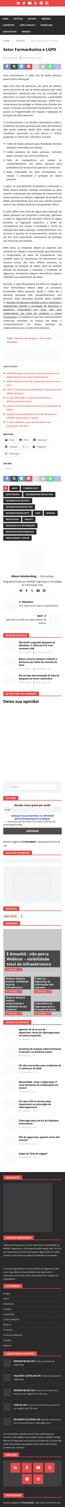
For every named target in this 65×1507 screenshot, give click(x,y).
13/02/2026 (12, 992)
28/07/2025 (41, 992)
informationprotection (19, 506)
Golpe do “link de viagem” (33, 1153)
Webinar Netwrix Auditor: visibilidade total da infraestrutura (17, 983)
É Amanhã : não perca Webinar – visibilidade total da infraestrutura (29, 959)
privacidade (12, 519)
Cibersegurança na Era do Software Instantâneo (39, 1122)
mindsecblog (28, 57)
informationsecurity (17, 513)
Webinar (46, 18)
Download (46, 25)
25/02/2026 (12, 969)
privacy (29, 519)
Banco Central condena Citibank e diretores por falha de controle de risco (38, 661)
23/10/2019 (26, 669)
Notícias (18, 18)
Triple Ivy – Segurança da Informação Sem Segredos (44, 983)
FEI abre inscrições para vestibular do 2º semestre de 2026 (40, 1067)
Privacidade (29, 841)
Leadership (9, 25)
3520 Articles (47, 576)
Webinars (12, 923)
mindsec (50, 513)
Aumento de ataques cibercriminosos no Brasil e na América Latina (40, 1050)
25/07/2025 (12, 1013)
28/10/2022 (26, 682)
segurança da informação (20, 525)
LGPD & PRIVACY (28, 25)
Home (5, 18)
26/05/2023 (11, 57)
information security (18, 500)
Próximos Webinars (13, 1335)
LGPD (37, 513)
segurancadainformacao (20, 531)
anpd (14, 488)
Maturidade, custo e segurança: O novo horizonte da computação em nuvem (38, 1084)
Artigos (32, 18)
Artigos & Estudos (17, 1022)
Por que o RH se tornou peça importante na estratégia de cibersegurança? (35, 1104)
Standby (7, 1340)
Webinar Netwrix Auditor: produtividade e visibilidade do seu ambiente (16, 1003)
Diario (6, 1298)
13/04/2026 (26, 1111)
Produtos (7, 1329)
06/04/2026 (26, 1144)
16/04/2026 (26, 1039)
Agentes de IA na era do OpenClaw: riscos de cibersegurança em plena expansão (39, 1032)
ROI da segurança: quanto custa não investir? (39, 1139)
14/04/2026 (26, 1072)
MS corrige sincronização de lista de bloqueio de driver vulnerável (39, 677)
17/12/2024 (26, 652)
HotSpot (7, 1309)
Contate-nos (10, 31)
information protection (39, 494)
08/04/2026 (26, 1127)
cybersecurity (31, 488)
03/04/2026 (26, 1157)
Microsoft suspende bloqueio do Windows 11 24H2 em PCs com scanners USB (37, 645)
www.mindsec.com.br (17, 538)
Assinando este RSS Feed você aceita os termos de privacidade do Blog (29, 823)
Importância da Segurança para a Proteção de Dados (45, 1006)
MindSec (26, 31)
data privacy (13, 494)
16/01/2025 (41, 1013)
